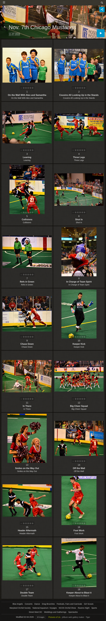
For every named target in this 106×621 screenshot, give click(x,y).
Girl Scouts (88, 604)
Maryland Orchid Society (20, 608)
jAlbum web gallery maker (73, 617)
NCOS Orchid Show (67, 608)
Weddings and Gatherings (55, 612)
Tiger (88, 617)
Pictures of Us (54, 617)
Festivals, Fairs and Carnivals (69, 604)
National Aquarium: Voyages (45, 608)
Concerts (28, 604)
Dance (37, 604)
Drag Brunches (48, 604)
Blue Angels (18, 604)
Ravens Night (83, 608)
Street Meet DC (35, 612)
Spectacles (73, 612)
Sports (94, 608)
